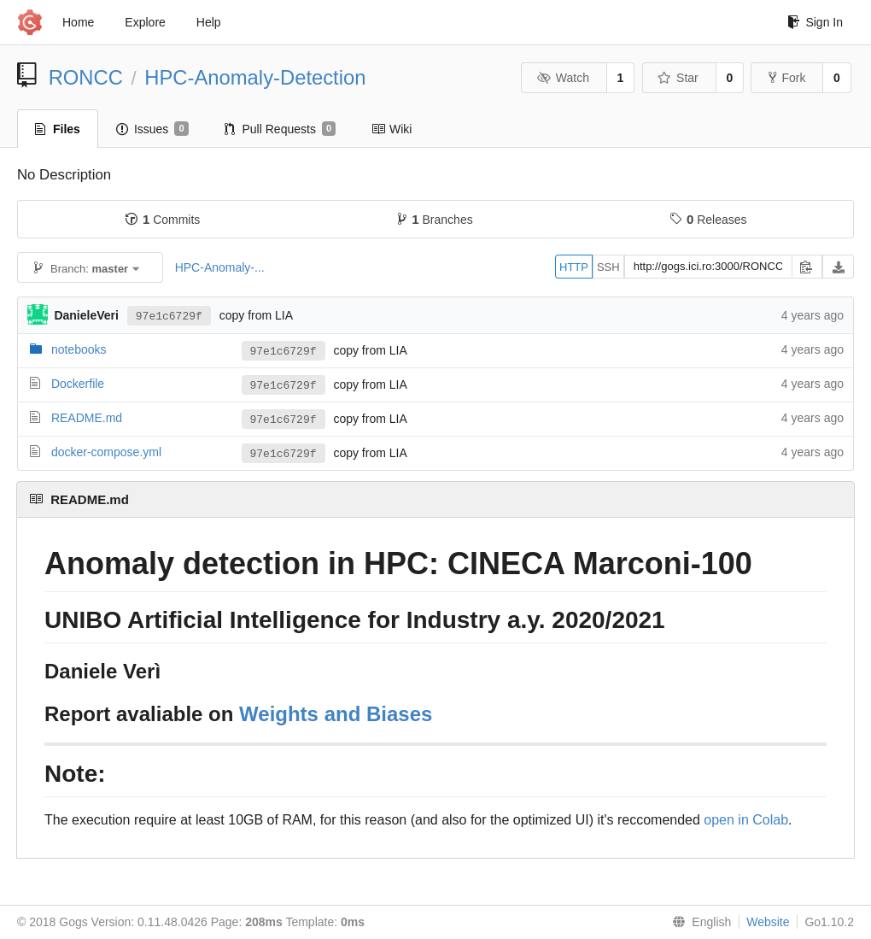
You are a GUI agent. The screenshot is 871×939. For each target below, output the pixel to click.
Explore (145, 22)
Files (57, 129)
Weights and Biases (335, 713)
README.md (86, 418)
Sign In (815, 22)
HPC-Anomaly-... (220, 267)
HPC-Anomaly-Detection (254, 77)
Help (208, 22)
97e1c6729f (169, 315)
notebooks (79, 349)
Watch (562, 78)
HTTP (573, 267)
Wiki (391, 129)
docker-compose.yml (106, 452)
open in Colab (746, 820)
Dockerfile (77, 383)
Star (678, 78)
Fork (787, 78)
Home (78, 22)
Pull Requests (280, 129)
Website (767, 922)
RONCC (86, 77)
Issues (152, 129)
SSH (608, 267)
